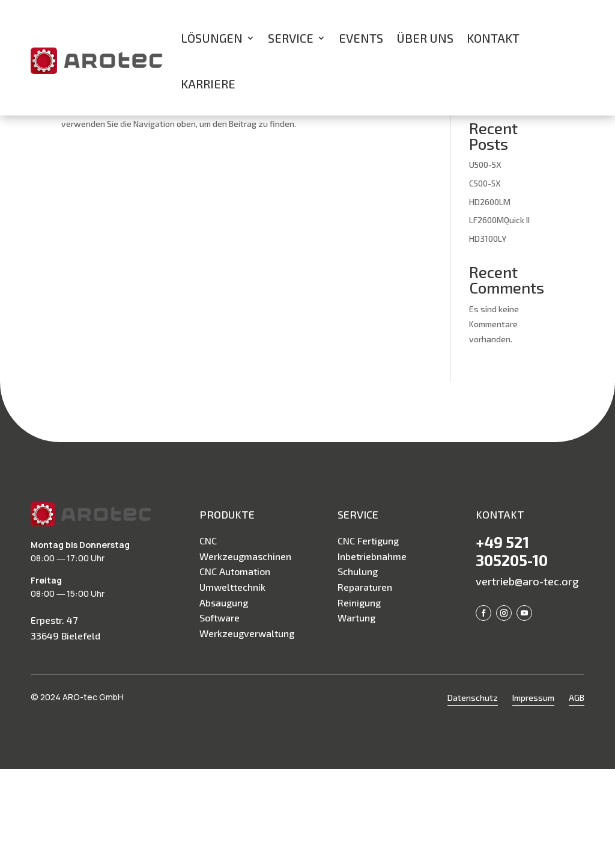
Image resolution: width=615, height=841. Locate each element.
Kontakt (493, 38)
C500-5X (485, 255)
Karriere (208, 83)
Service (291, 38)
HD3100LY (487, 311)
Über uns (424, 38)
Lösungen (212, 38)
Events (361, 38)
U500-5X (485, 237)
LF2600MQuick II (499, 292)
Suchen (533, 163)
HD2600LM (489, 274)
